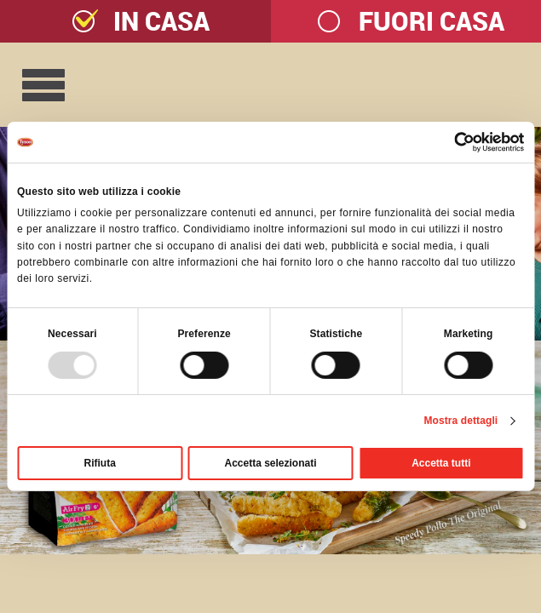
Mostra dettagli (460, 421)
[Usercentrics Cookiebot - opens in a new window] (449, 142)
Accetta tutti (441, 463)
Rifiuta (100, 463)
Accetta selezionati (270, 463)
